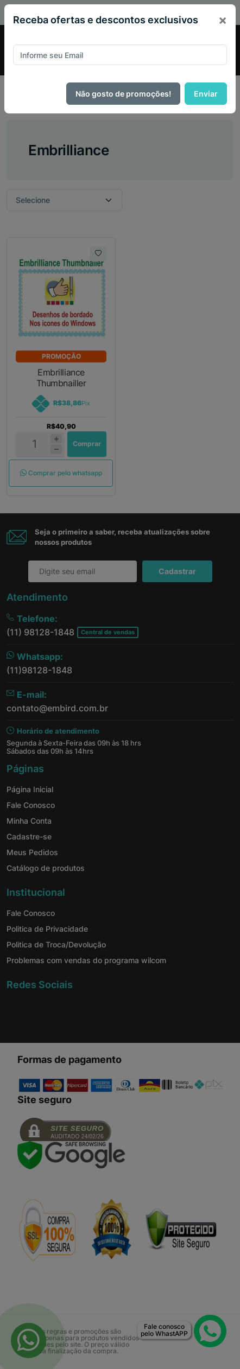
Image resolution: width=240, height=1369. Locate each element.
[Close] (223, 20)
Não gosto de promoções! (123, 93)
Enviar (206, 93)
